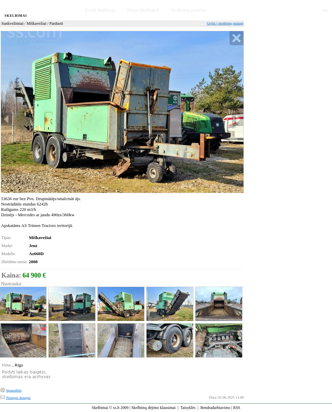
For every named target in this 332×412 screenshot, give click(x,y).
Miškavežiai (36, 23)
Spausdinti (13, 390)
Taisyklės (188, 407)
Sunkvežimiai (12, 23)
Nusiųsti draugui (18, 398)
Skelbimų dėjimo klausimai (153, 407)
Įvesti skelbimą (100, 10)
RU (325, 10)
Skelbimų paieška (188, 10)
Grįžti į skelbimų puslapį (225, 23)
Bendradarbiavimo (215, 407)
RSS (236, 407)
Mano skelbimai (143, 10)
